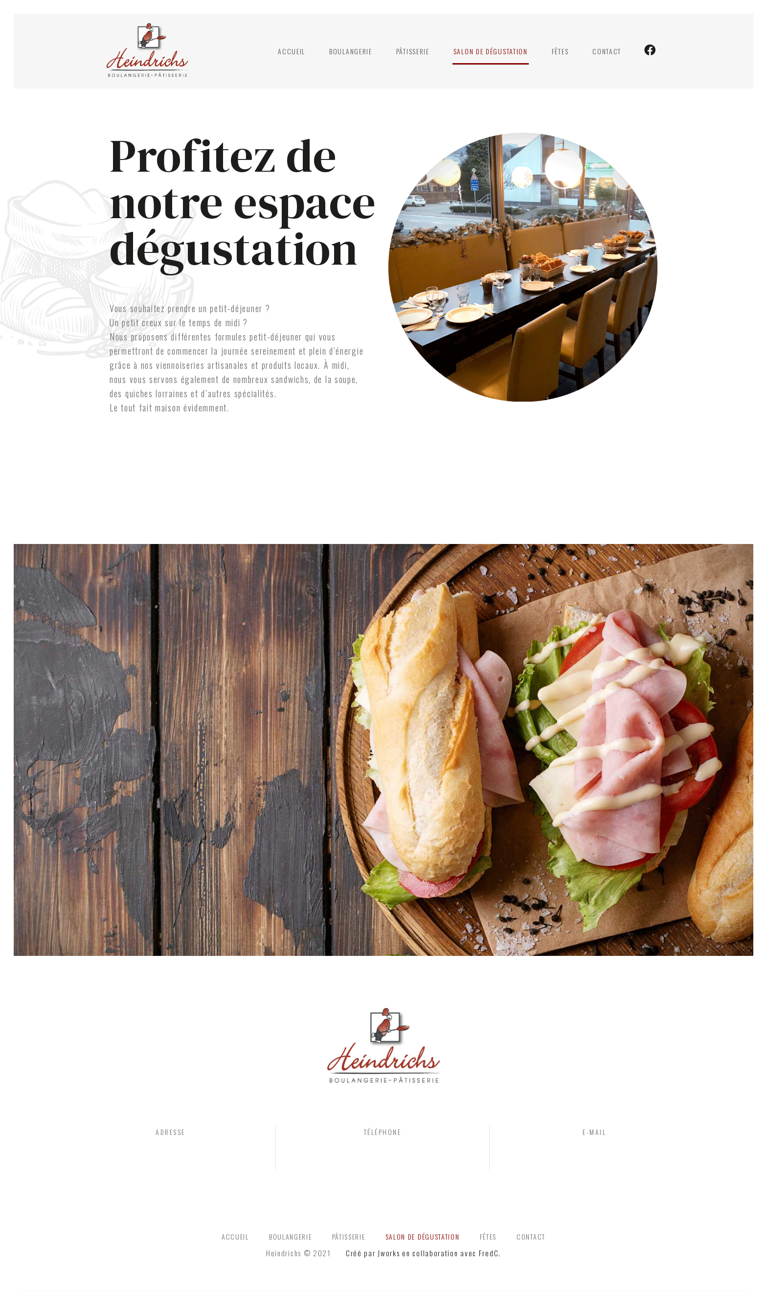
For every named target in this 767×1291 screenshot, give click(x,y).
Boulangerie (350, 52)
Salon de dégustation (490, 52)
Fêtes (560, 52)
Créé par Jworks (373, 1256)
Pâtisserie (412, 52)
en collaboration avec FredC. (451, 1256)
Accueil (291, 52)
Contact (606, 52)
